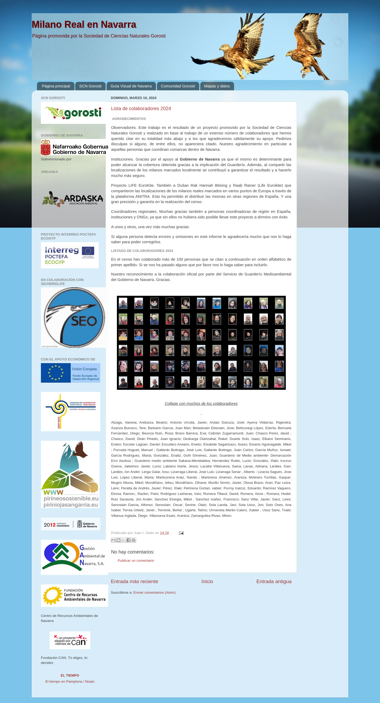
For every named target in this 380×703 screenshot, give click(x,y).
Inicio (207, 581)
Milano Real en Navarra (84, 24)
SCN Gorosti (90, 86)
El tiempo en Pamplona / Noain (69, 681)
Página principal (56, 86)
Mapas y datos (217, 86)
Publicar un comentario (136, 561)
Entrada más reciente (134, 581)
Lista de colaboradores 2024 (141, 108)
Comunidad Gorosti (178, 86)
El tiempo (70, 675)
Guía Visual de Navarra (131, 86)
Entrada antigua (274, 581)
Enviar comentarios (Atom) (155, 592)
